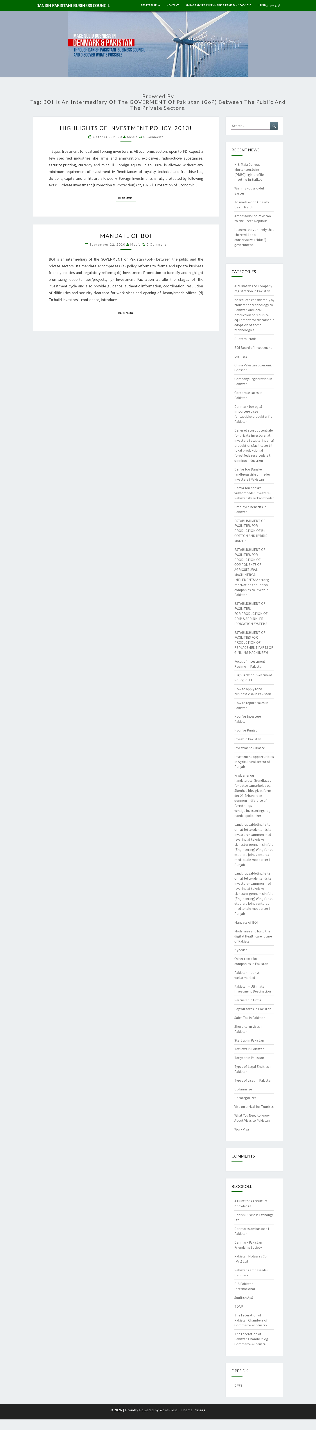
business (240, 356)
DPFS (238, 1385)
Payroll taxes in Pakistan (252, 1009)
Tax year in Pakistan (249, 1057)
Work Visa (241, 1129)
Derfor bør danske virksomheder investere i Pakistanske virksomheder (254, 493)
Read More (127, 198)
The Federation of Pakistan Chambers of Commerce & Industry (251, 1320)
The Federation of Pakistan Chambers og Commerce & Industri (251, 1339)
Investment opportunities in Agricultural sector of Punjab (254, 761)
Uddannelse (243, 1089)
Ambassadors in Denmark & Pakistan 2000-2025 (218, 5)
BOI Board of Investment (253, 347)
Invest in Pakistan (247, 739)
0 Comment (153, 137)
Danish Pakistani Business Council (73, 5)
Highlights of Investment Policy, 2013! (126, 128)
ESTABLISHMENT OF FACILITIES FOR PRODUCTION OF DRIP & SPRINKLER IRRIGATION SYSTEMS (251, 613)
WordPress (169, 1410)
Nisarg (200, 1410)
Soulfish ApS (243, 1297)
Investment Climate (249, 748)
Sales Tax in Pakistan (250, 1017)
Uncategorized (245, 1097)
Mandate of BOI (126, 235)
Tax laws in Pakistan (249, 1049)
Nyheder (240, 950)
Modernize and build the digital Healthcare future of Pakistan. (253, 936)
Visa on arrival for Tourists (254, 1106)
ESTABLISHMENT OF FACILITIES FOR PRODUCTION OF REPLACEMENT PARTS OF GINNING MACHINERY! (253, 642)
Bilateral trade (245, 338)
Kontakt (173, 5)
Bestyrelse (149, 5)
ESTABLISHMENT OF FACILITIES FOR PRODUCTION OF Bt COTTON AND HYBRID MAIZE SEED (251, 530)
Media (132, 137)
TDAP (238, 1306)
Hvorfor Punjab (245, 730)
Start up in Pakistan (249, 1040)
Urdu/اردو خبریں (269, 5)
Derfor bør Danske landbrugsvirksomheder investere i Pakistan (252, 474)
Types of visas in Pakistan (253, 1080)
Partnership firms (247, 1000)
